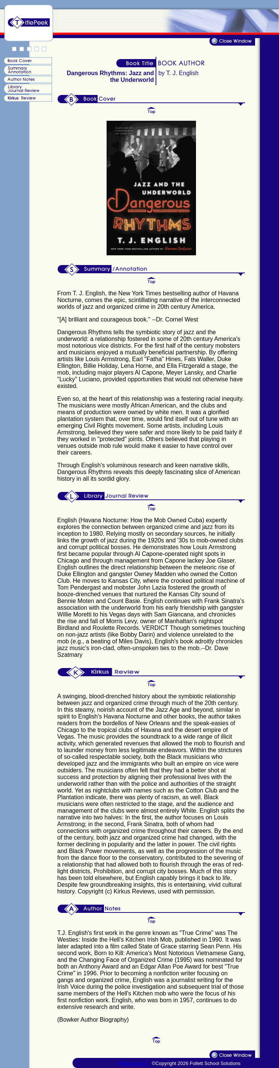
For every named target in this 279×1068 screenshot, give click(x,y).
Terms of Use (133, 1063)
